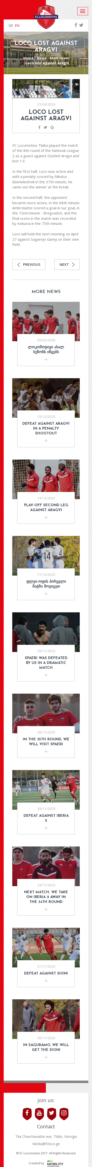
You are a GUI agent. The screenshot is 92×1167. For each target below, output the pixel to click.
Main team (59, 58)
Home (28, 58)
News (42, 58)
